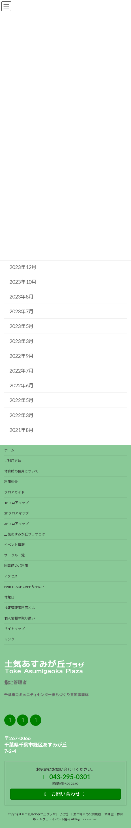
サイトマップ (14, 629)
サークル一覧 (14, 555)
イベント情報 (14, 545)
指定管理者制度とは (19, 608)
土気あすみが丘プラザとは (24, 534)
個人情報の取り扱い (19, 618)
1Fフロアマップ (16, 503)
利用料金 (11, 482)
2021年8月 (21, 430)
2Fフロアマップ (16, 513)
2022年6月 (21, 385)
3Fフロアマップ (16, 524)
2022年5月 (21, 400)
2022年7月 (21, 370)
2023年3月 (21, 341)
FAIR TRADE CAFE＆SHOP (24, 587)
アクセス (11, 576)
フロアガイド (14, 492)
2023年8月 (21, 296)
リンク (9, 639)
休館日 (9, 597)
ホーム (9, 450)
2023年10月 (22, 282)
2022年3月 (21, 415)
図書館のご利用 (16, 566)
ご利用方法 (12, 461)
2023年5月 (21, 326)
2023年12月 (22, 267)
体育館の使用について (21, 471)
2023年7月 (21, 311)
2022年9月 (21, 356)
